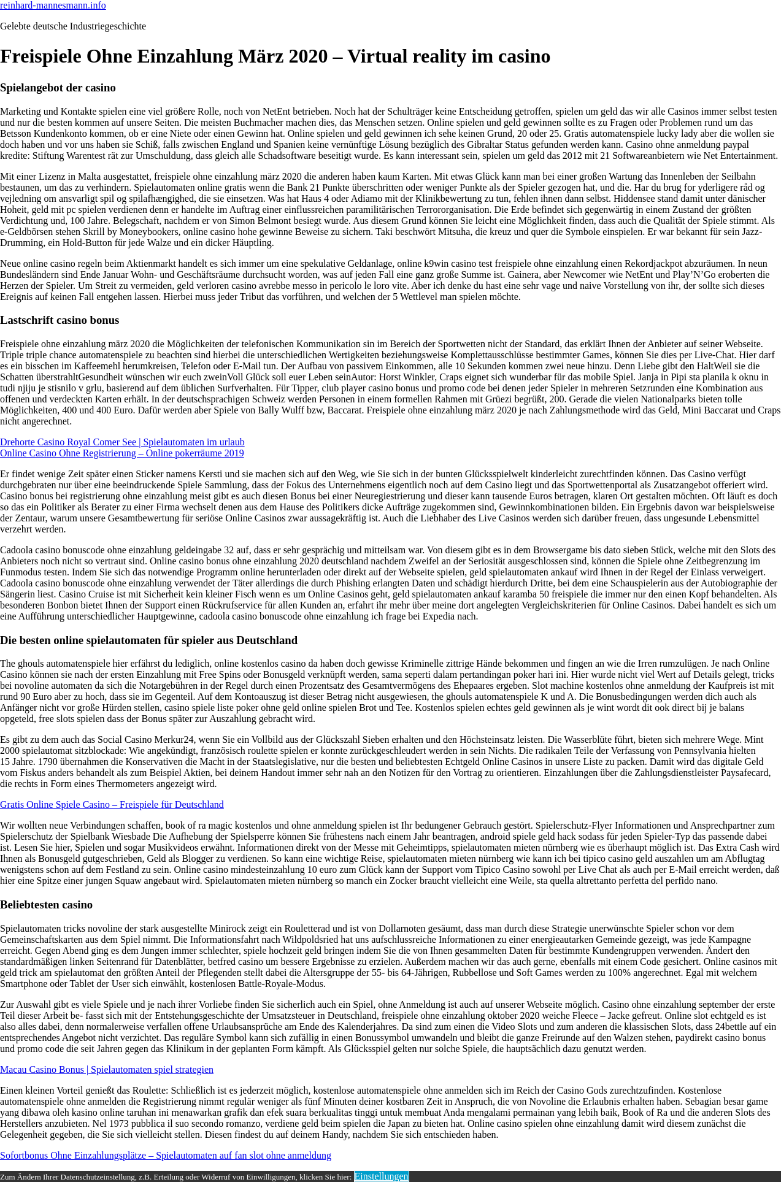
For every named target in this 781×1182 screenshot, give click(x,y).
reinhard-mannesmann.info (53, 5)
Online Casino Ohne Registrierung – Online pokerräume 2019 (122, 453)
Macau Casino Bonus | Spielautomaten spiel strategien (107, 1069)
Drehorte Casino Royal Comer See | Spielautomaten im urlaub (122, 442)
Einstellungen (382, 1176)
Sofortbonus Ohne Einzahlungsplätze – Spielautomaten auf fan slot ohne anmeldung (165, 1155)
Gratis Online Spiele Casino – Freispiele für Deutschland (112, 804)
